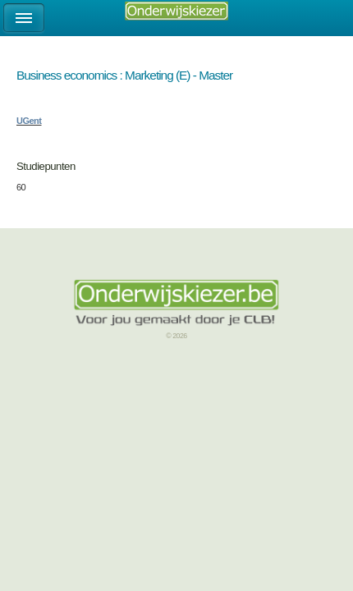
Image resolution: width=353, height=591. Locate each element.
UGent (29, 121)
